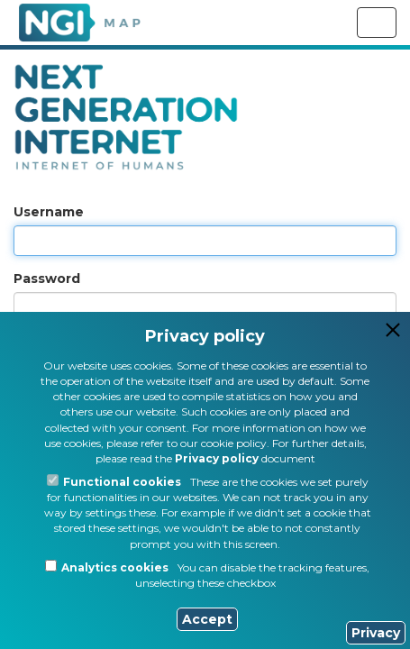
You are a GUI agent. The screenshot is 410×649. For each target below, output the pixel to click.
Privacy (375, 633)
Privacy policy (217, 458)
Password (47, 278)
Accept (207, 619)
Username (49, 212)
